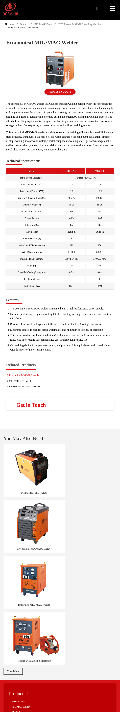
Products (24, 24)
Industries (12, 643)
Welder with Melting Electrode (88, 540)
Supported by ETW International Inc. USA (60, 707)
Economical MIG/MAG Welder (24, 375)
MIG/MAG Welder (43, 24)
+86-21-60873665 (24, 684)
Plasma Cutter (18, 606)
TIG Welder (17, 591)
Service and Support (17, 637)
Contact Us (15, 665)
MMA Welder (18, 580)
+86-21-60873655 (24, 680)
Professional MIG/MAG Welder (24, 386)
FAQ (10, 648)
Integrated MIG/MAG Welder (31, 540)
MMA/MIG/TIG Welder (21, 381)
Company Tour (15, 653)
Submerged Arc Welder (23, 596)
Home (9, 24)
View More (13, 550)
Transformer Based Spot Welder (27, 601)
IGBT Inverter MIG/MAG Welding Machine (79, 24)
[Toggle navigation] (112, 8)
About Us (12, 632)
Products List (21, 572)
